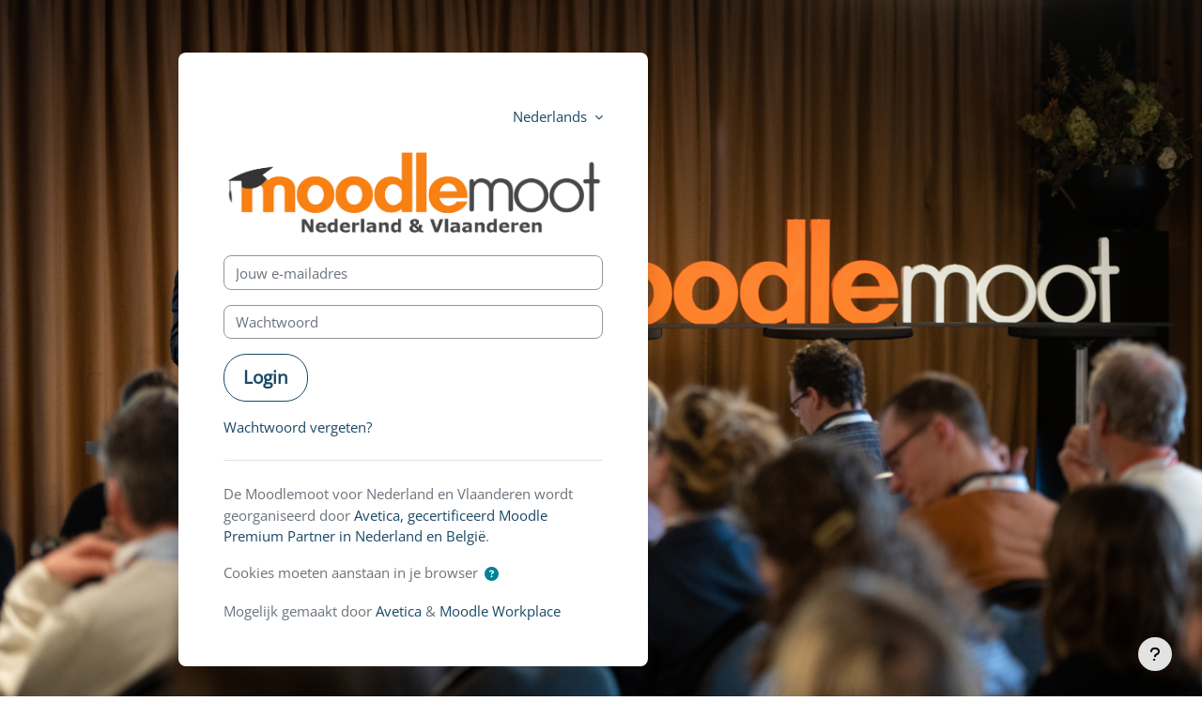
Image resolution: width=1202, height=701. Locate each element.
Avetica (399, 611)
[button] (491, 574)
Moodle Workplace (500, 611)
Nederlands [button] (552, 116)
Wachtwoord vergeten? (297, 427)
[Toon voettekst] (1155, 654)
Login (265, 377)
